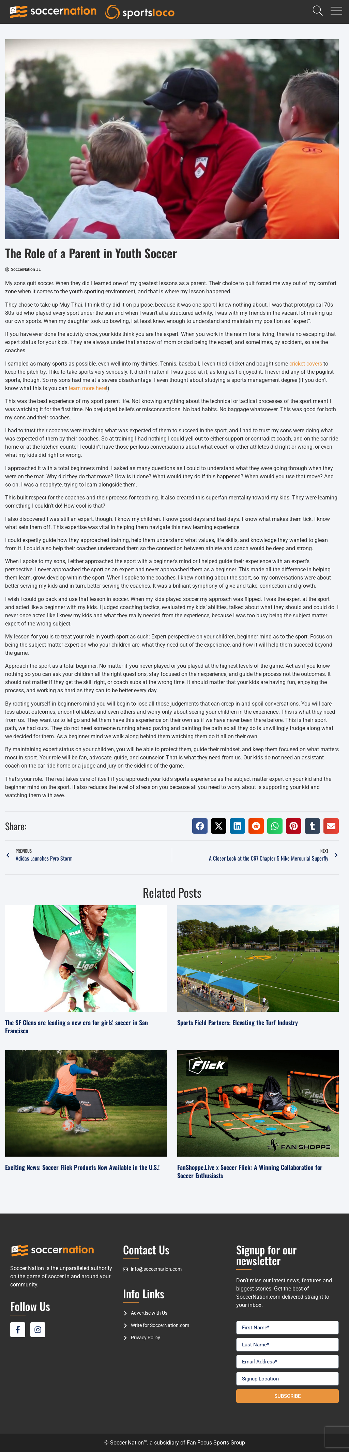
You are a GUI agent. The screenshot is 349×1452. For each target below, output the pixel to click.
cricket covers (305, 363)
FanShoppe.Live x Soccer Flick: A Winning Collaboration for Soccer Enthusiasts (249, 1171)
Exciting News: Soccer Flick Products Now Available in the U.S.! (82, 1167)
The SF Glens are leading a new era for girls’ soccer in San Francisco (76, 1026)
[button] (200, 826)
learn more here (87, 388)
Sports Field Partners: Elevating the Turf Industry (237, 1022)
